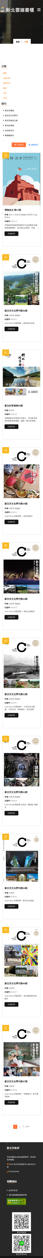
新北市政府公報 (10, 120)
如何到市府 (13, 1190)
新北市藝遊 (8, 110)
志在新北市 (8, 130)
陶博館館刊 (8, 135)
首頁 (18, 42)
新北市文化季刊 (10, 115)
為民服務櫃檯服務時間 (18, 1195)
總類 (5, 73)
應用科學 (6, 83)
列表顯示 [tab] (19, 145)
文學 (5, 93)
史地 (5, 98)
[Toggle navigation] (39, 9)
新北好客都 (8, 125)
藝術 (5, 88)
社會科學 (6, 78)
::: (2, 62)
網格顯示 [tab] (33, 145)
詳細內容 (11, 233)
